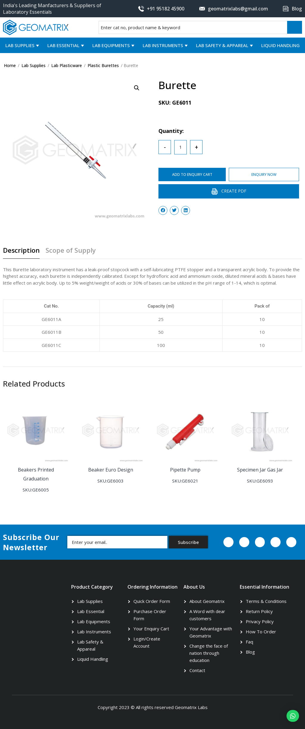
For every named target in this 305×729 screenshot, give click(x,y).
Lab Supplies (20, 45)
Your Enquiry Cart (151, 628)
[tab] (23, 252)
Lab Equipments (111, 45)
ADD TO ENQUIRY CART (193, 174)
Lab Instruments (163, 45)
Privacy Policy (260, 621)
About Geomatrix (207, 601)
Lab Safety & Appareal (222, 45)
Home (10, 65)
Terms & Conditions (266, 601)
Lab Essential (63, 45)
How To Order (261, 631)
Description (21, 250)
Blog (250, 651)
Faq (249, 641)
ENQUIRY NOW (264, 174)
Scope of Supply (71, 250)
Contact (197, 670)
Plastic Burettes (103, 65)
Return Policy (259, 611)
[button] (293, 716)
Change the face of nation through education (208, 653)
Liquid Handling (280, 45)
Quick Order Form (151, 601)
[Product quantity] (180, 147)
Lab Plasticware (66, 65)
